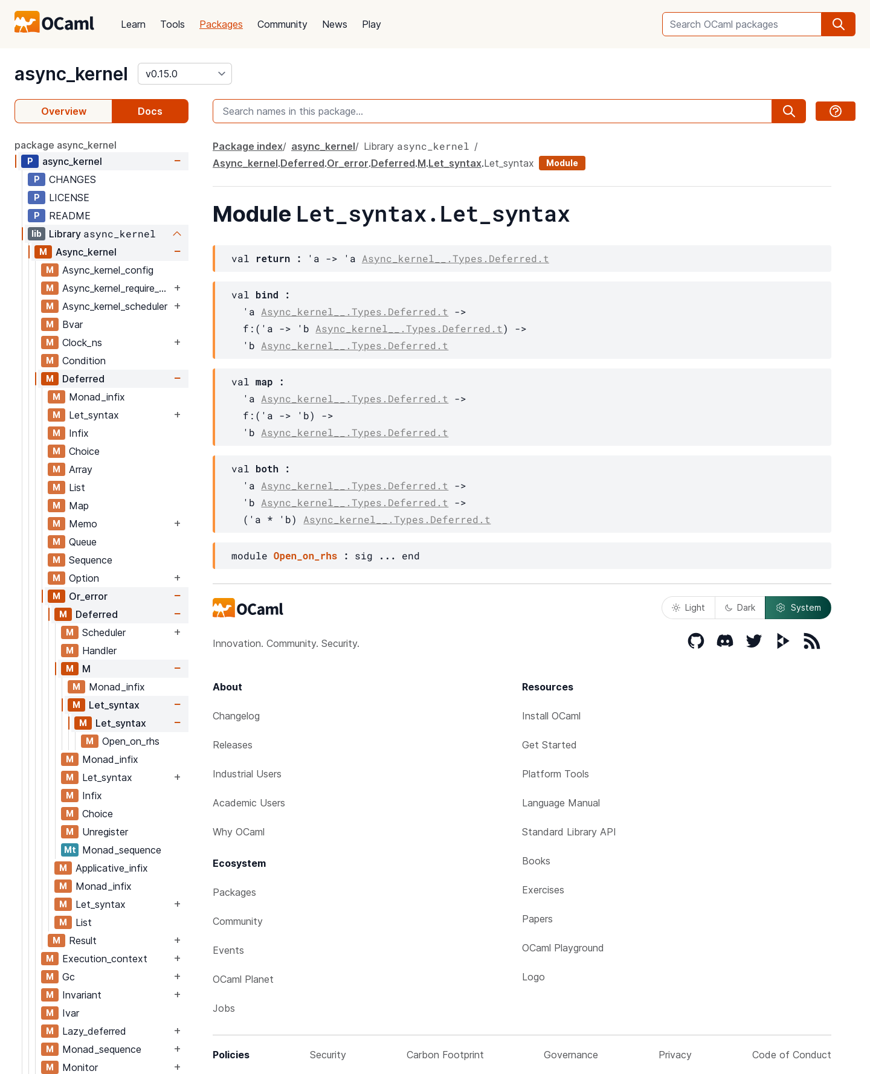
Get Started (549, 745)
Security (328, 1055)
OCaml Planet (243, 979)
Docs (150, 111)
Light (688, 607)
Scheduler (104, 632)
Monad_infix (97, 397)
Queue (83, 542)
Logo (533, 977)
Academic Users (249, 803)
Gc (68, 977)
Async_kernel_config (107, 270)
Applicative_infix (112, 868)
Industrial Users (247, 774)
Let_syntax (94, 415)
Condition (84, 361)
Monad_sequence (121, 850)
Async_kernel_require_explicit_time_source (116, 288)
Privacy (675, 1055)
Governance (571, 1055)
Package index (248, 146)
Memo (83, 524)
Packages (221, 24)
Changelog (236, 716)
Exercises (543, 890)
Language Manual (561, 803)
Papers (537, 919)
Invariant (82, 995)
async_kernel (71, 74)
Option (84, 578)
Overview (63, 111)
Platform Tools (555, 774)
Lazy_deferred (94, 1031)
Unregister (105, 832)
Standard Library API (569, 832)
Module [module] (562, 163)
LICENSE (69, 197)
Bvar (72, 324)
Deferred (83, 379)
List (77, 487)
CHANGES (72, 179)
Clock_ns (82, 342)
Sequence (90, 560)
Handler (99, 651)
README (70, 216)
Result (83, 940)
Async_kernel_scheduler (114, 306)
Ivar (70, 1013)
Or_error (88, 596)
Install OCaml (551, 716)
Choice (84, 451)
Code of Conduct (791, 1055)
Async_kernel (86, 252)
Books (536, 861)
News (334, 24)
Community (282, 24)
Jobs (224, 1008)
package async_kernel (65, 145)
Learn (133, 24)
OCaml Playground (563, 948)
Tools (172, 24)
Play (371, 24)
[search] (839, 24)
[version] (185, 74)
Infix (79, 433)
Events (228, 950)
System (798, 607)
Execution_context (104, 959)
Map (79, 506)
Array (80, 469)
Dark (740, 607)
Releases (233, 745)
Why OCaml (239, 832)
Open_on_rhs (131, 741)
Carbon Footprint (445, 1055)
